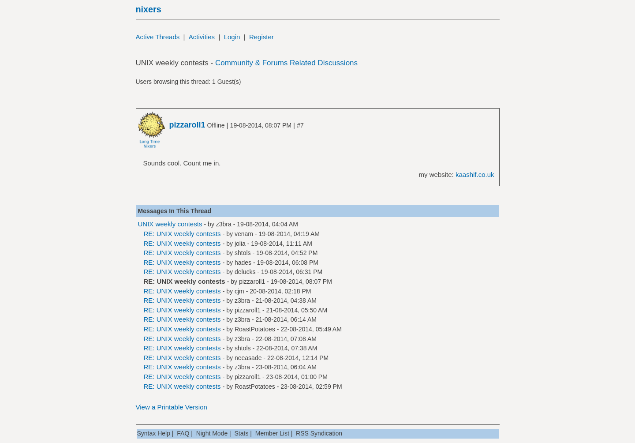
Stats (242, 433)
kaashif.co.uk (475, 174)
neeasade (248, 357)
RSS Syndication (319, 433)
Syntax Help (153, 433)
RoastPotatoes (255, 329)
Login (232, 37)
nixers (148, 9)
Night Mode (212, 433)
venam (244, 233)
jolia (240, 243)
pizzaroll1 (252, 281)
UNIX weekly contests (170, 224)
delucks (245, 271)
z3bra (224, 224)
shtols (243, 252)
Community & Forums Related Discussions (286, 63)
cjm (239, 291)
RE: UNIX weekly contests (182, 233)
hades (243, 262)
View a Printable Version (171, 407)
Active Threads (158, 37)
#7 (300, 125)
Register (261, 37)
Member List (272, 433)
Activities (202, 37)
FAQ (183, 433)
